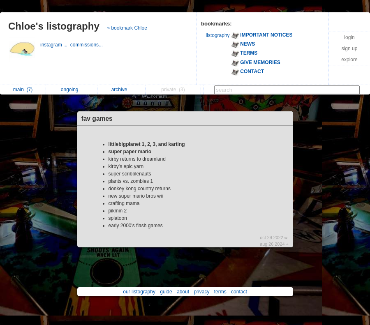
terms (220, 292)
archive (121, 89)
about (183, 292)
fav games (97, 118)
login (349, 37)
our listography (139, 292)
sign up (350, 48)
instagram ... (55, 45)
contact (239, 292)
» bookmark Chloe (127, 28)
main (22, 89)
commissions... (87, 45)
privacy (201, 292)
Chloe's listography (53, 26)
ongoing (72, 89)
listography (218, 35)
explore (349, 59)
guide (166, 292)
